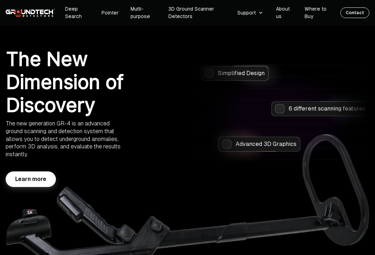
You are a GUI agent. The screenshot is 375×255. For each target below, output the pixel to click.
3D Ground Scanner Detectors (191, 12)
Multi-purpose (140, 12)
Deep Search (73, 12)
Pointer (110, 13)
